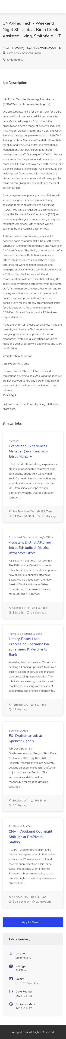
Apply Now (33, 922)
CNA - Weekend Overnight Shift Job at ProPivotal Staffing (30, 836)
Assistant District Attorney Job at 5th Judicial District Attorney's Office (30, 547)
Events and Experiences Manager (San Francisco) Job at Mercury (28, 451)
